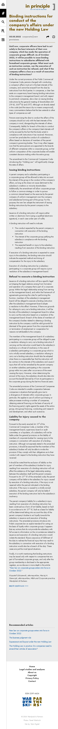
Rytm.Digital (35, 724)
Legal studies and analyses (32, 669)
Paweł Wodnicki (35, 720)
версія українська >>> (18, 585)
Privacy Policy (32, 678)
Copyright (32, 675)
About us (32, 672)
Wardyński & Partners (35, 716)
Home (32, 666)
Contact (32, 681)
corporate (27, 36)
